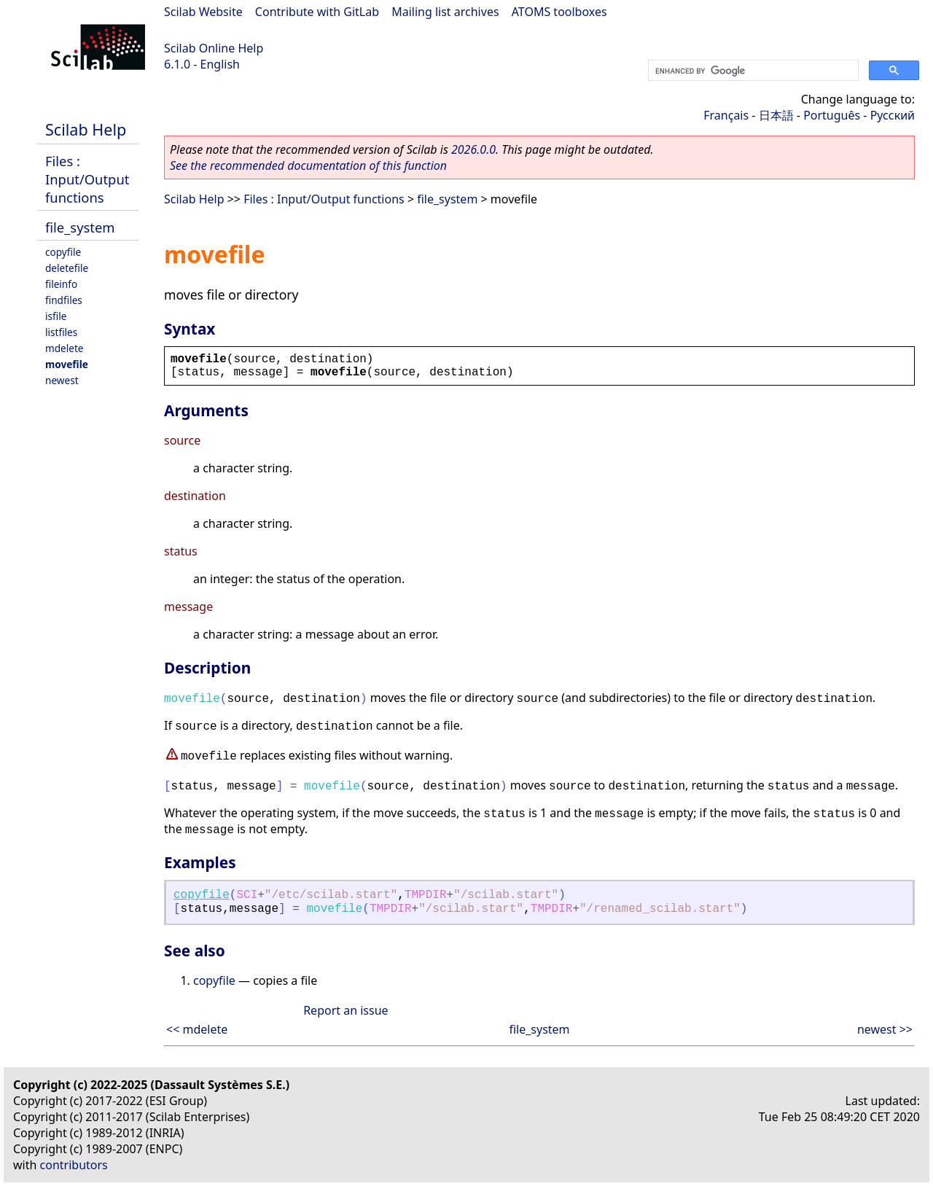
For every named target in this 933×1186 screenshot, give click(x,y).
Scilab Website (203, 12)
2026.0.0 (473, 149)
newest (62, 380)
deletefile (66, 268)
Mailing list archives (445, 12)
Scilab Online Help (213, 48)
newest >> (885, 1029)
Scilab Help (85, 129)
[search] (751, 70)
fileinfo (61, 284)
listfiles (61, 332)
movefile (66, 364)
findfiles (63, 300)
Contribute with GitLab (317, 12)
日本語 (776, 115)
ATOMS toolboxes (559, 12)
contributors (74, 1165)
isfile (55, 316)
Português (831, 115)
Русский (892, 115)
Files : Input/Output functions (87, 179)
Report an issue (345, 1010)
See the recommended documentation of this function (308, 165)
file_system (80, 227)
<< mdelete (196, 1029)
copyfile (63, 252)
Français (726, 115)
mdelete (64, 348)
